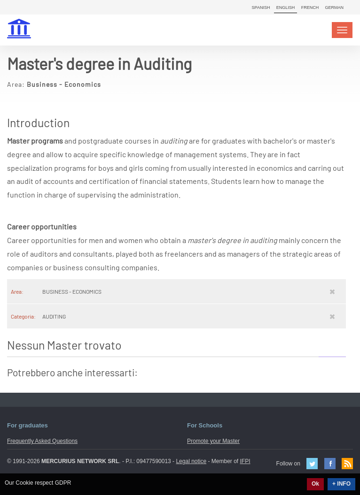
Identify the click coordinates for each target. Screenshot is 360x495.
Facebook (330, 463)
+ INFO (341, 483)
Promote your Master (213, 441)
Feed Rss (347, 463)
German (334, 7)
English (285, 7)
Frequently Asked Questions (42, 441)
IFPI (245, 461)
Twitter (312, 463)
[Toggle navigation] (342, 30)
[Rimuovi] (332, 291)
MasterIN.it (20, 30)
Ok (315, 483)
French (310, 7)
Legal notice (191, 461)
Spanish (261, 7)
